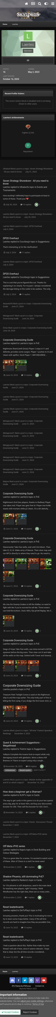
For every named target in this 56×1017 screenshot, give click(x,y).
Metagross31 (8, 316)
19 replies (25, 204)
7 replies (29, 897)
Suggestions (43, 241)
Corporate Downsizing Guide (39, 328)
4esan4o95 (8, 303)
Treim (22, 749)
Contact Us (39, 986)
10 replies (26, 375)
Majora (6, 481)
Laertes (6, 187)
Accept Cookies (10, 1012)
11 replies (24, 252)
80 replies (31, 766)
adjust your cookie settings (32, 1001)
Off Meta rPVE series (38, 834)
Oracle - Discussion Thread (40, 822)
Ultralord (6, 169)
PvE (37, 343)
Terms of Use (38, 1004)
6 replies (29, 867)
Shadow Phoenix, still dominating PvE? (23, 876)
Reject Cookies (30, 1012)
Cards (36, 795)
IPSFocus (27, 986)
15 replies (26, 927)
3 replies (31, 812)
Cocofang (24, 241)
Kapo (22, 850)
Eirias (5, 328)
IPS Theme (16, 986)
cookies (17, 998)
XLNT (22, 795)
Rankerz (23, 880)
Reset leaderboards (13, 907)
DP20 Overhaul (35, 226)
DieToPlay (24, 910)
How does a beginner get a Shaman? (22, 791)
